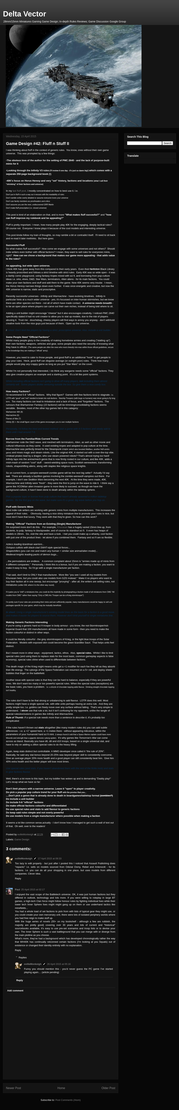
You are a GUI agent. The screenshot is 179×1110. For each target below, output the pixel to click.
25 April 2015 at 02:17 (33, 889)
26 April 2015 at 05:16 (59, 964)
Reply (18, 878)
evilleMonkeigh (23, 858)
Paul (17, 889)
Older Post (108, 1088)
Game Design (22, 839)
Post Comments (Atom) (68, 1100)
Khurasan (62, 527)
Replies (23, 957)
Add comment (15, 990)
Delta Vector (24, 14)
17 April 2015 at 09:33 (50, 858)
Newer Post (13, 1088)
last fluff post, (19, 190)
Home (61, 1088)
